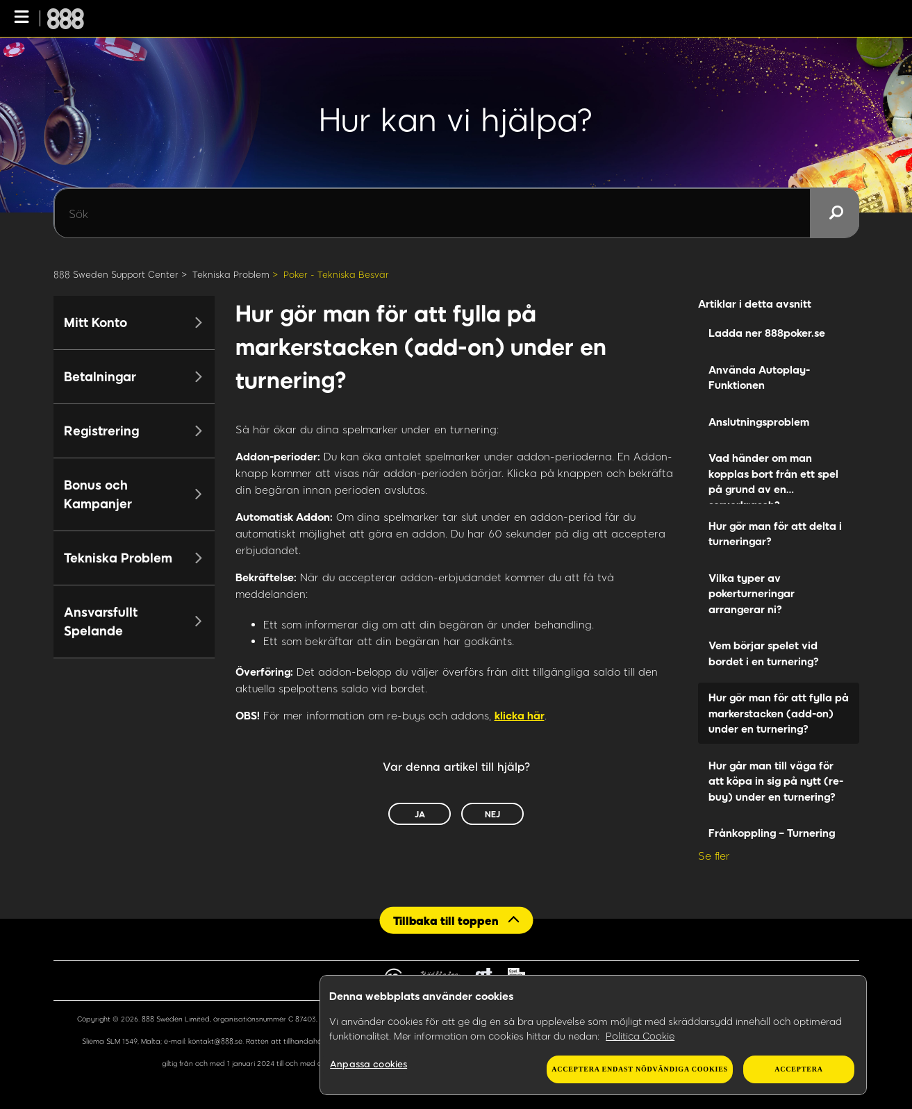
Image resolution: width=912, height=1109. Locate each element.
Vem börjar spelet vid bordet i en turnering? (763, 653)
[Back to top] (456, 920)
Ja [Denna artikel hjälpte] (420, 814)
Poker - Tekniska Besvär (336, 274)
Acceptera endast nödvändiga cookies (640, 1069)
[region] (593, 1035)
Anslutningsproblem (758, 421)
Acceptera (798, 1069)
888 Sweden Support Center (116, 274)
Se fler (714, 855)
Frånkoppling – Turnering (771, 832)
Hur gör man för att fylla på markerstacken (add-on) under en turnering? (778, 713)
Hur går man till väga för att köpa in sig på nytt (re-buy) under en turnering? (775, 781)
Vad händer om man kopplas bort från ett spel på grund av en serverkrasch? (773, 477)
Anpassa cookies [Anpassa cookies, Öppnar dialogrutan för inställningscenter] (368, 1063)
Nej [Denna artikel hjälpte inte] (492, 814)
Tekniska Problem (231, 274)
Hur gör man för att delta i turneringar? (775, 533)
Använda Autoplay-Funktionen (759, 377)
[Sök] (456, 213)
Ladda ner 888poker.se (766, 332)
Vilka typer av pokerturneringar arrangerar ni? (751, 593)
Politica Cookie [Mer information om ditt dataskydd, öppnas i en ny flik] (640, 1036)
